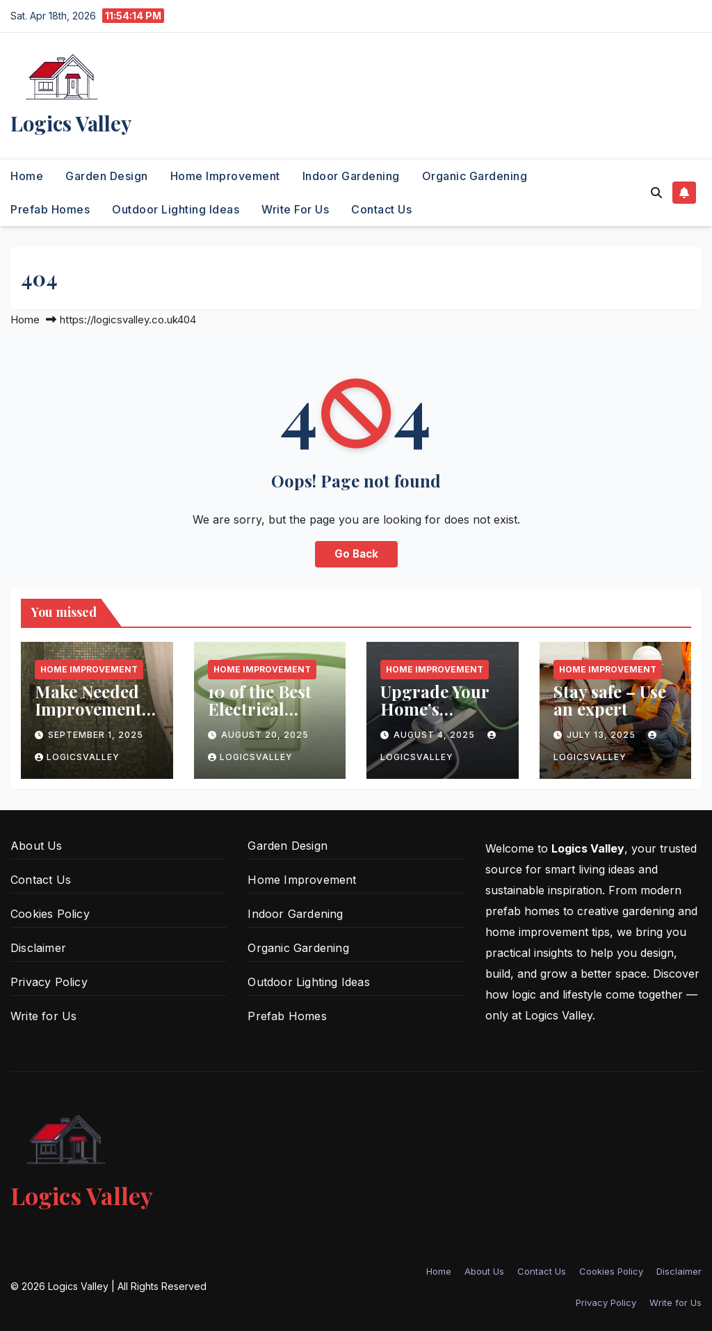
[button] (656, 193)
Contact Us (381, 209)
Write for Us (295, 209)
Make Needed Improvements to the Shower (92, 708)
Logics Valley (70, 123)
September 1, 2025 (95, 734)
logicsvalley (77, 757)
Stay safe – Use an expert (609, 700)
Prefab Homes (50, 209)
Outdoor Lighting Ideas (175, 209)
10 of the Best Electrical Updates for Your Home (260, 717)
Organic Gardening (475, 176)
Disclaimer (38, 948)
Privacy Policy (49, 982)
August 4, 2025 (436, 734)
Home (26, 176)
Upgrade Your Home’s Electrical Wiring (434, 717)
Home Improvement (225, 176)
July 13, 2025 (602, 734)
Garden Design (106, 176)
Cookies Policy (50, 914)
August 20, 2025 (265, 734)
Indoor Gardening (351, 176)
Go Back (356, 553)
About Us (36, 846)
